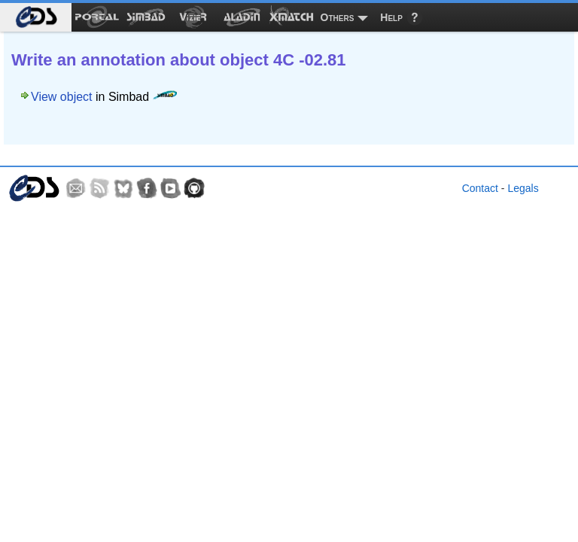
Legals (522, 188)
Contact (480, 188)
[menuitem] (35, 17)
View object (62, 96)
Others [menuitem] (337, 17)
